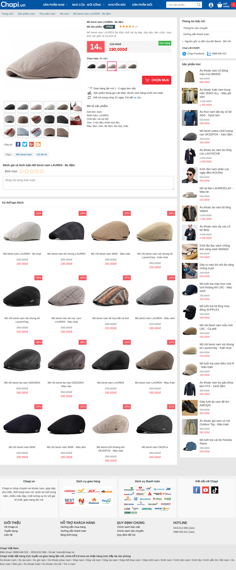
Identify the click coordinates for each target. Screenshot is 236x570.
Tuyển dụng (11, 530)
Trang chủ (7, 13)
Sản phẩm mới (142, 4)
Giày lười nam (151, 560)
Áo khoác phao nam (59, 560)
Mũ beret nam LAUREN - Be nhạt (122, 66)
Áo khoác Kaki (32, 564)
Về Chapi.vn (11, 526)
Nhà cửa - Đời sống (86, 4)
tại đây (137, 97)
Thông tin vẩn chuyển (195, 28)
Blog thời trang (69, 534)
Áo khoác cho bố (52, 564)
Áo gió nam (39, 560)
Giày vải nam (93, 560)
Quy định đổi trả (126, 534)
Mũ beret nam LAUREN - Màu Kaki (132, 66)
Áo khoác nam (8, 560)
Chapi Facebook (195, 53)
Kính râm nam (182, 560)
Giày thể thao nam (130, 560)
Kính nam (166, 560)
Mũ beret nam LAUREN (91, 66)
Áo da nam (24, 560)
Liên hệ (8, 534)
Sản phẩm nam (26, 13)
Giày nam (78, 560)
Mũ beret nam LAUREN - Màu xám (101, 66)
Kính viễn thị (211, 560)
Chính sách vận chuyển (130, 530)
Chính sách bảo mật (128, 526)
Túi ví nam (70, 564)
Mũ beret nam (24, 154)
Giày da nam (110, 560)
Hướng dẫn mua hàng (73, 526)
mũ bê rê (42, 154)
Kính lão (197, 560)
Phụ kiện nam (47, 13)
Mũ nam (64, 13)
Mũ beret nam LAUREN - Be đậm (92, 13)
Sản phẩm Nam (53, 4)
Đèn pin (17, 564)
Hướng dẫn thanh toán (196, 34)
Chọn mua (160, 80)
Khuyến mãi (116, 4)
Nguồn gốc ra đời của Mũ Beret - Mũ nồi (208, 41)
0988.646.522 (219, 53)
